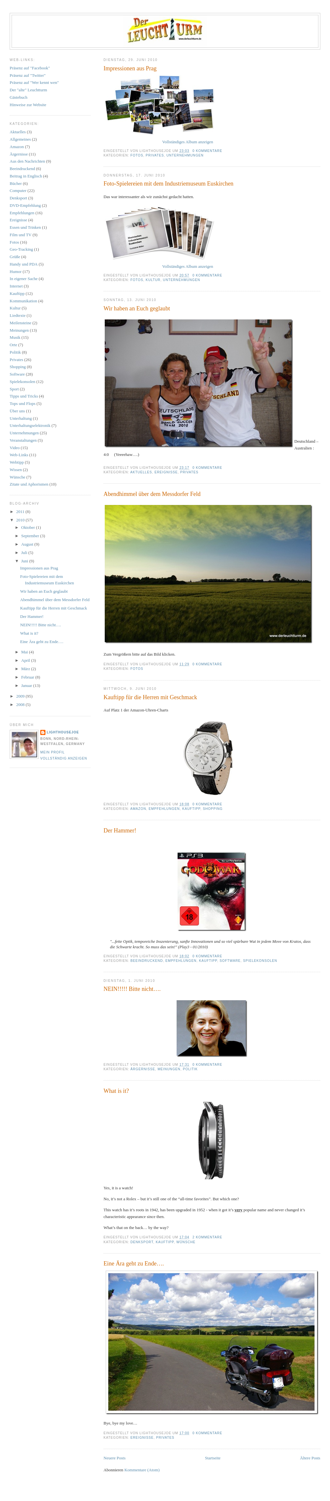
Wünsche (185, 1242)
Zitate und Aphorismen (29, 484)
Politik (190, 1069)
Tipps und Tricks (24, 396)
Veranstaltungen (23, 440)
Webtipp (17, 462)
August (27, 544)
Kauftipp (191, 809)
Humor (16, 271)
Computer (18, 190)
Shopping (213, 809)
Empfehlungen (164, 809)
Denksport (142, 1242)
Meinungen (169, 1069)
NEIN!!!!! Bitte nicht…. (131, 989)
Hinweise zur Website (28, 104)
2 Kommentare (207, 1237)
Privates (155, 155)
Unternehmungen (184, 155)
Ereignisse (166, 472)
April (26, 660)
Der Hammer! (119, 830)
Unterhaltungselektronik (30, 425)
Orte (13, 344)
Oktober (28, 527)
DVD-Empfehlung (25, 205)
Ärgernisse (143, 1069)
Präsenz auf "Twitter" (28, 75)
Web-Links (19, 454)
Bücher (16, 183)
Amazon (138, 809)
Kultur (153, 280)
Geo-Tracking (21, 249)
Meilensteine (20, 322)
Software (230, 960)
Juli (24, 552)
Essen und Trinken (25, 227)
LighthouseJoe (63, 732)
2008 (20, 704)
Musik (15, 337)
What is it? (116, 1091)
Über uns (17, 410)
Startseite (212, 1458)
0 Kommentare (207, 151)
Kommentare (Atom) (142, 1469)
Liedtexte (17, 315)
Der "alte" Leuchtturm (28, 89)
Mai (25, 652)
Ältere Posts (310, 1458)
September (30, 535)
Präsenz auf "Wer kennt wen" (34, 82)
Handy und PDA (24, 264)
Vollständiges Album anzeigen (187, 141)
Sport (14, 389)
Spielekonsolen (260, 960)
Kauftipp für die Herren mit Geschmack (150, 697)
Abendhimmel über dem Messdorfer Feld (151, 494)
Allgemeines (20, 139)
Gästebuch (18, 97)
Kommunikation (23, 300)
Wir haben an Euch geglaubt (136, 308)
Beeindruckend (147, 960)
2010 (20, 520)
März (26, 668)
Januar (27, 685)
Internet (16, 286)
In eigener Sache (24, 278)
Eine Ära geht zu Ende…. (133, 1263)
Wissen (16, 469)
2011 (20, 511)
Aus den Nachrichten (27, 161)
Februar (28, 677)
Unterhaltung (21, 418)
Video (15, 447)
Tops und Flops (22, 403)
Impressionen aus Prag (130, 68)
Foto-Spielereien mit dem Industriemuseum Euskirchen (168, 183)
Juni (25, 561)
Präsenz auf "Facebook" (30, 67)
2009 (20, 696)
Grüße (15, 256)
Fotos (137, 155)
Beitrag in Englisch (26, 176)
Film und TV (21, 234)
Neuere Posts (114, 1458)
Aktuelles (141, 472)
